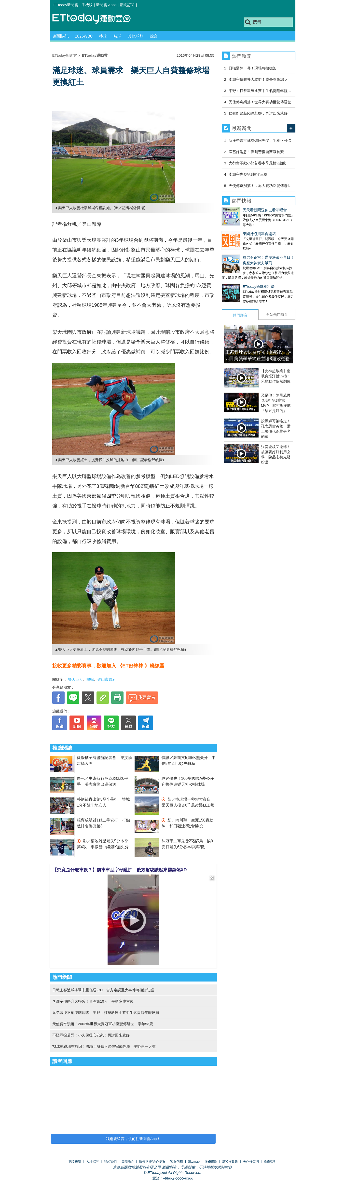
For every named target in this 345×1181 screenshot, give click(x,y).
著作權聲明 (251, 1161)
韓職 (90, 679)
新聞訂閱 (127, 5)
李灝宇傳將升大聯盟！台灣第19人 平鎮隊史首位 (93, 1001)
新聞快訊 (61, 36)
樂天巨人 (75, 679)
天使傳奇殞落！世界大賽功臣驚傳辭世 (260, 102)
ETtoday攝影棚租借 (259, 286)
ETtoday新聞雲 (66, 5)
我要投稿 (75, 1161)
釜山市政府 (106, 679)
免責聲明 (270, 1161)
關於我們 (110, 1161)
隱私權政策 (230, 1161)
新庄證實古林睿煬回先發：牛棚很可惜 (260, 140)
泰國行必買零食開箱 (259, 234)
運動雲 (95, 19)
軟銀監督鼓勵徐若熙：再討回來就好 (258, 113)
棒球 (103, 36)
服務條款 (211, 1161)
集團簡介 (127, 1161)
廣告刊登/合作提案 (152, 1161)
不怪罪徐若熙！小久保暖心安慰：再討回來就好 (91, 1035)
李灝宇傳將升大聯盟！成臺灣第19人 (258, 79)
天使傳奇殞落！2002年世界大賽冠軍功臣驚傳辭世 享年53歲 (102, 1024)
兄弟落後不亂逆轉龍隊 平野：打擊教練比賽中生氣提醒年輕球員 (105, 1012)
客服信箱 (176, 1161)
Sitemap (194, 1161)
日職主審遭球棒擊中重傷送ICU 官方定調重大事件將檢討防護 (103, 990)
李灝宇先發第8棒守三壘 (248, 174)
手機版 (87, 5)
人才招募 (92, 1161)
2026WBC (84, 36)
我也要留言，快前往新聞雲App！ (133, 1139)
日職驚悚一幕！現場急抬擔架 (252, 68)
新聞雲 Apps (106, 5)
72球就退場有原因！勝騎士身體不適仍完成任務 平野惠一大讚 (104, 1046)
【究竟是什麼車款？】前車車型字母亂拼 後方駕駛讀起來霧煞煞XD (120, 869)
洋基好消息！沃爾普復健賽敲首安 (256, 152)
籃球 (117, 36)
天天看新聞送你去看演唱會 (265, 210)
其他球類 (135, 36)
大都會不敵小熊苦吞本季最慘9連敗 (257, 163)
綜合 (154, 36)
